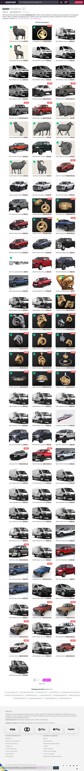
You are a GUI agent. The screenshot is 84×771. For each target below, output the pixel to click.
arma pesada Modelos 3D (35, 698)
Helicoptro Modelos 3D (19, 698)
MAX (15, 18)
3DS (25, 18)
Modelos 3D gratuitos (11, 743)
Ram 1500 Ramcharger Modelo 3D (17, 444)
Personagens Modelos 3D (26, 692)
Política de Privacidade (49, 751)
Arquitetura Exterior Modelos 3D (70, 692)
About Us (8, 711)
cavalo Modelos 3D (54, 692)
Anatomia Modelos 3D (64, 698)
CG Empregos (9, 756)
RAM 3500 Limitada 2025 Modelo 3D (65, 252)
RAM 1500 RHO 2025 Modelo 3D (17, 233)
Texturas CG (8, 746)
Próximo (47, 680)
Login (71, 2)
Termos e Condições (48, 754)
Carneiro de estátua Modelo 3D (64, 291)
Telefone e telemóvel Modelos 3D (14, 695)
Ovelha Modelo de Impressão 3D (17, 176)
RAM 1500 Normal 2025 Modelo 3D (65, 540)
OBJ (19, 18)
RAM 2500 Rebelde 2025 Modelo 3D (41, 99)
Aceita (56, 768)
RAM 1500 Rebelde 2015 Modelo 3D (41, 464)
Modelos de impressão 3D (12, 741)
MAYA (39, 18)
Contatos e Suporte (50, 736)
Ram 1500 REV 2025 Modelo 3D (17, 598)
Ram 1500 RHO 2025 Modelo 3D (17, 214)
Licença (45, 746)
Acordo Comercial (48, 748)
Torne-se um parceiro (11, 751)
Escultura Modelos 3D (11, 692)
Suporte (45, 738)
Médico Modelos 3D (74, 695)
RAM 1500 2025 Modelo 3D (63, 444)
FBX (22, 18)
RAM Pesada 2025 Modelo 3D (63, 233)
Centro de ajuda (47, 741)
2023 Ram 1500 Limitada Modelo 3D (65, 656)
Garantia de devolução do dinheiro (52, 756)
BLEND (35, 18)
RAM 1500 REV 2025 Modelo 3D (40, 444)
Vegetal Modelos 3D (31, 695)
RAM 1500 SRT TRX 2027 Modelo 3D (41, 156)
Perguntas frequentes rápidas (51, 743)
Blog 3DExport (9, 754)
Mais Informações (42, 768)
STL (28, 18)
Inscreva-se (79, 2)
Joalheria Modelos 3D (44, 695)
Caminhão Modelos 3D (50, 698)
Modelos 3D (8, 738)
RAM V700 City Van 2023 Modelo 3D (65, 598)
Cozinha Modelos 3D (41, 692)
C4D (31, 18)
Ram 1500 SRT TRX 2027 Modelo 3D (18, 156)
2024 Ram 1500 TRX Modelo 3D (17, 464)
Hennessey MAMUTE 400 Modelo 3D (41, 291)
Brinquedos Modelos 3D (60, 695)
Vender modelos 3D (11, 748)
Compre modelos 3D (12, 736)
